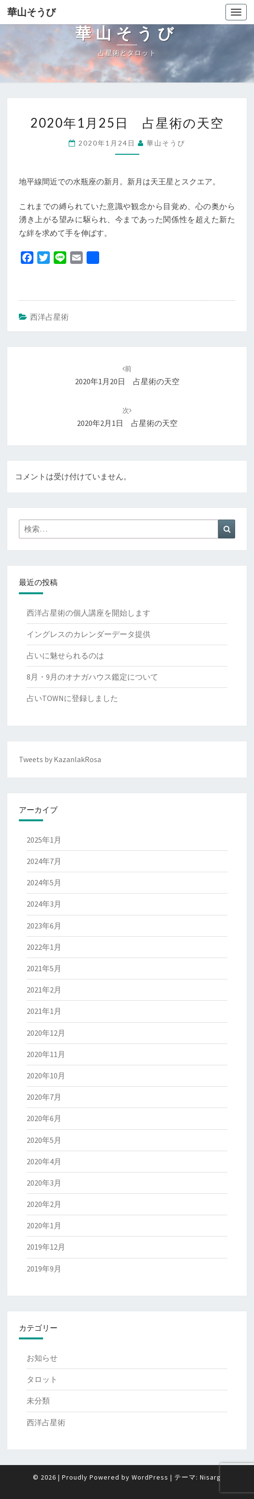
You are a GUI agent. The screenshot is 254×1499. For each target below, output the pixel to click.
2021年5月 (44, 968)
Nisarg (210, 1477)
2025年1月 (44, 840)
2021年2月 (44, 989)
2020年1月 (44, 1225)
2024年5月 (44, 882)
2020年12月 (46, 1033)
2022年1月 (44, 947)
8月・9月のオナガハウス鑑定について (92, 677)
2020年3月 (44, 1183)
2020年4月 (44, 1161)
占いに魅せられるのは (65, 655)
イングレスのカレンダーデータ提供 (88, 634)
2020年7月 (44, 1097)
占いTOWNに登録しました (72, 698)
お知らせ (42, 1358)
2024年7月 (44, 861)
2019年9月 (44, 1268)
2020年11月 (46, 1054)
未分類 (38, 1400)
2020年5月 (44, 1140)
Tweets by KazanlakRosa (60, 759)
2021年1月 (44, 1011)
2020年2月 (44, 1204)
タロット (42, 1379)
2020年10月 (46, 1075)
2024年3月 (44, 904)
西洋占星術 (49, 317)
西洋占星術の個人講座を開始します (88, 613)
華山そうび (31, 12)
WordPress (150, 1477)
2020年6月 (44, 1118)
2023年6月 (44, 925)
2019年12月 (46, 1247)
